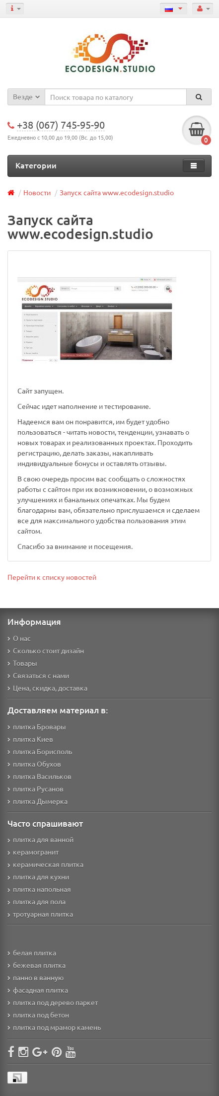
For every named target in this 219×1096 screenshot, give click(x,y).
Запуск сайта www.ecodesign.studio (117, 192)
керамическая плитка (45, 864)
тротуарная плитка (40, 913)
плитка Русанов (35, 788)
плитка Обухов (34, 763)
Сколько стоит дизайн (45, 650)
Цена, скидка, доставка (47, 687)
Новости (37, 192)
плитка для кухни (38, 876)
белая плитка (31, 952)
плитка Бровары (36, 726)
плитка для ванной (40, 839)
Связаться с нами (38, 675)
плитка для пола (36, 901)
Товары (22, 662)
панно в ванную (35, 977)
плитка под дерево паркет (52, 1002)
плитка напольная (39, 888)
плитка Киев (30, 738)
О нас (19, 637)
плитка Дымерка (37, 800)
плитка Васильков (39, 776)
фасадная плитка (37, 989)
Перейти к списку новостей (51, 576)
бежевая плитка (36, 964)
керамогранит (33, 851)
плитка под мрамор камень (54, 1026)
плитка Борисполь (39, 751)
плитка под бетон (38, 1014)
